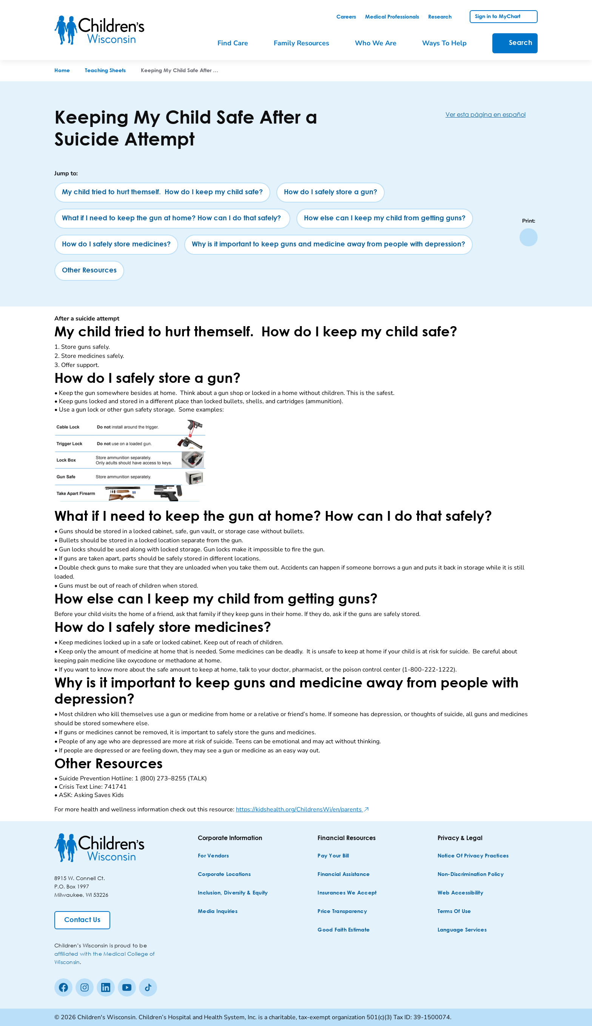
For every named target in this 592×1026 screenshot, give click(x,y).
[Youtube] (127, 987)
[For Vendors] (213, 856)
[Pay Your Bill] (333, 856)
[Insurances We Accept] (347, 893)
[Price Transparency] (342, 912)
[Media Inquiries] (217, 912)
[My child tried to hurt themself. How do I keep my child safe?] (162, 193)
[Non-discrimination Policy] (471, 875)
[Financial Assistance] (344, 875)
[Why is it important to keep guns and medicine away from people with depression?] (328, 245)
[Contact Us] (82, 920)
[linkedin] (106, 987)
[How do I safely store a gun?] (330, 193)
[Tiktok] (148, 987)
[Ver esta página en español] (492, 114)
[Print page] (529, 237)
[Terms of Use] (454, 912)
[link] (346, 17)
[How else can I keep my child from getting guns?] (384, 219)
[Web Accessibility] (460, 893)
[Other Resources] (89, 271)
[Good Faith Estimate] (344, 930)
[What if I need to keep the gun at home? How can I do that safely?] (172, 219)
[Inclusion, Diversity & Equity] (233, 893)
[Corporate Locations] (224, 875)
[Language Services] (462, 930)
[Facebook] (63, 987)
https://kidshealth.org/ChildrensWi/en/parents (302, 809)
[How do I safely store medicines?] (116, 245)
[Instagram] (85, 987)
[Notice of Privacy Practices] (473, 856)
